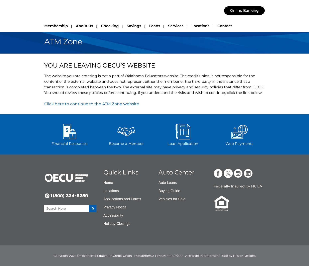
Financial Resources (70, 143)
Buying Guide (169, 191)
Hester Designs (244, 256)
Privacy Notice (114, 207)
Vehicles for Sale (172, 199)
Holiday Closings (116, 224)
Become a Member (126, 143)
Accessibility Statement (202, 256)
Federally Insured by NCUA (238, 186)
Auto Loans (168, 183)
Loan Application (183, 143)
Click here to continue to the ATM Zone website (91, 104)
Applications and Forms (122, 199)
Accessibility (113, 215)
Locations (111, 191)
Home (108, 183)
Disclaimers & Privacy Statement (158, 256)
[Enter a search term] (64, 208)
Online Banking (244, 10)
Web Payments (239, 143)
